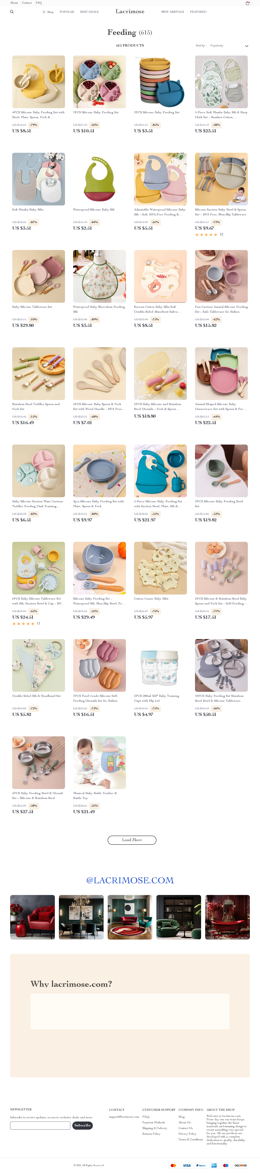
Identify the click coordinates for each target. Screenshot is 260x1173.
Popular (67, 12)
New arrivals (172, 12)
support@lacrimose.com (124, 1117)
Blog (182, 1117)
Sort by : (201, 45)
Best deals (89, 12)
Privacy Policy (187, 1134)
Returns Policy (151, 1134)
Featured (198, 12)
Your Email (21, 1125)
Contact (27, 3)
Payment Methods (153, 1122)
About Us (185, 1122)
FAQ (39, 3)
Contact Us (186, 1128)
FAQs (146, 1117)
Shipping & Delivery (154, 1128)
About (14, 3)
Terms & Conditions (191, 1139)
